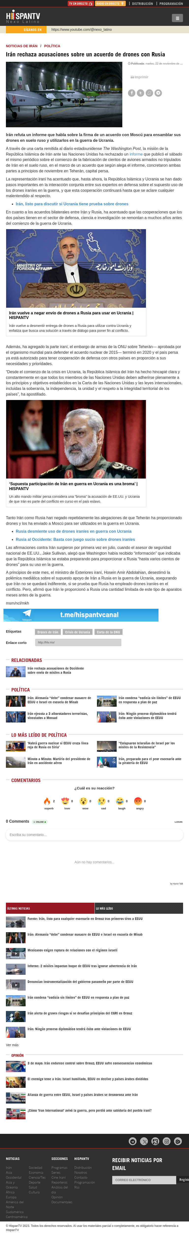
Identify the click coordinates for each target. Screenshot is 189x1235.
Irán (9, 1167)
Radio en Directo (110, 3)
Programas (59, 1167)
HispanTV (23, 16)
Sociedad (35, 1167)
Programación (171, 3)
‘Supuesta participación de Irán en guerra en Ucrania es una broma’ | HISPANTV (73, 486)
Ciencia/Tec (37, 1177)
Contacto (80, 1177)
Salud (33, 1187)
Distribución (142, 3)
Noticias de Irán (21, 46)
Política (52, 46)
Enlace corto (16, 643)
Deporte (34, 1182)
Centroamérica (17, 1216)
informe (136, 154)
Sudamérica (15, 1211)
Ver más (12, 1045)
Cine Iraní (58, 1177)
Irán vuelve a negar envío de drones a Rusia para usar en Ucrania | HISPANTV (71, 315)
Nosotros (80, 1172)
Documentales (61, 1202)
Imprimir (139, 77)
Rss (76, 1187)
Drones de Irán (47, 632)
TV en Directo (81, 3)
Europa (11, 1197)
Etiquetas (13, 631)
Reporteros (59, 1182)
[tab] (50, 908)
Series (55, 1172)
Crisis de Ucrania (77, 632)
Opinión (57, 1197)
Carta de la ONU (108, 632)
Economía (36, 1172)
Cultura (34, 1192)
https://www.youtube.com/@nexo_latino (81, 30)
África (10, 1192)
